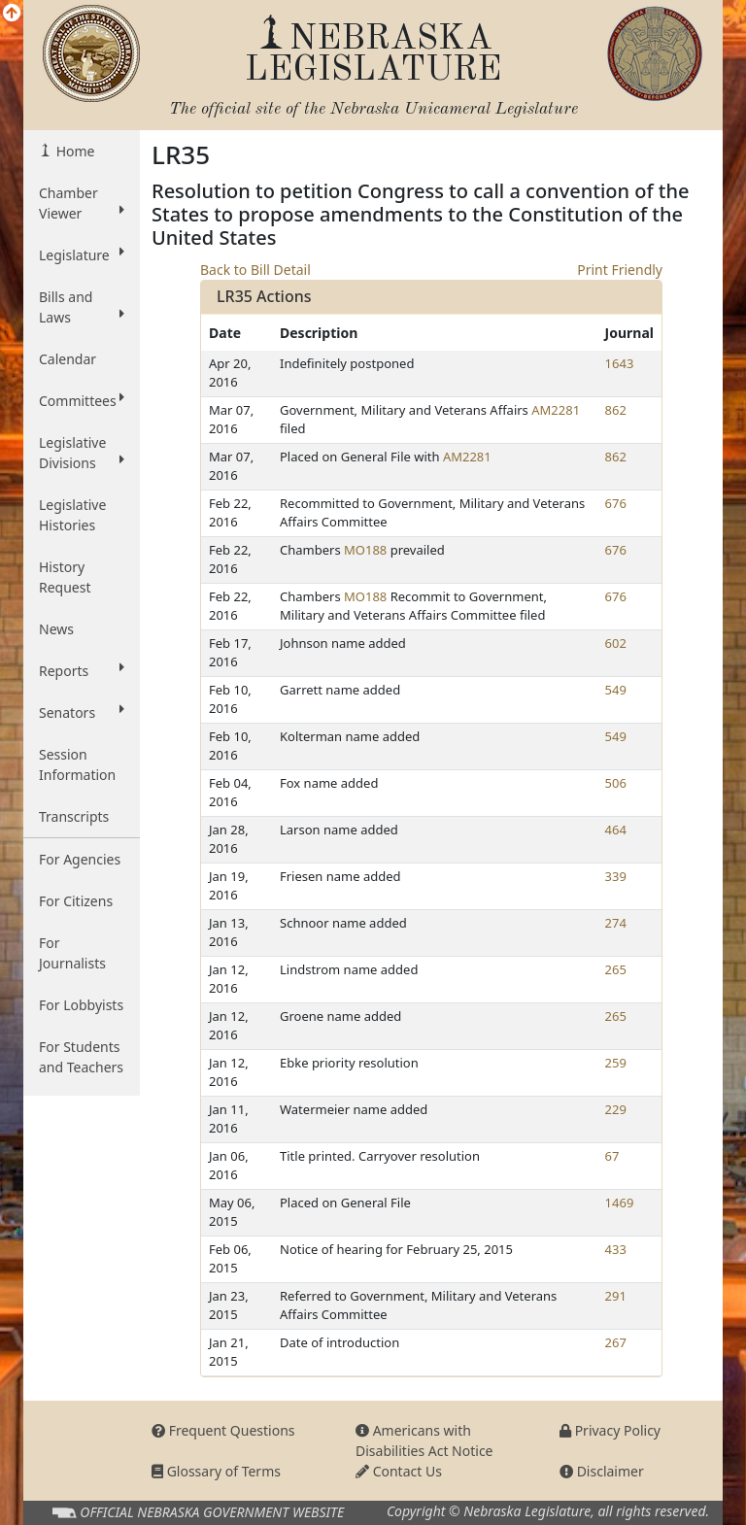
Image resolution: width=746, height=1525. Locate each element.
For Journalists (72, 952)
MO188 (365, 550)
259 (616, 1062)
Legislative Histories (72, 514)
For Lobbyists (81, 1005)
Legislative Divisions (81, 452)
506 (616, 783)
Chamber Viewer (81, 203)
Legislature (81, 254)
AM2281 (555, 410)
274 (616, 923)
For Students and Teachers (81, 1056)
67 (612, 1156)
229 (616, 1109)
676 (616, 503)
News (56, 629)
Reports (81, 670)
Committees (81, 400)
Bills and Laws (81, 307)
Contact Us (399, 1471)
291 (616, 1296)
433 (616, 1249)
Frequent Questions (223, 1430)
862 (616, 410)
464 (616, 829)
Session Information (77, 764)
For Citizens (76, 901)
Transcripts (74, 816)
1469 (619, 1202)
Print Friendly (619, 269)
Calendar (67, 359)
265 (616, 969)
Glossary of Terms (216, 1471)
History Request (65, 577)
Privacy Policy (610, 1430)
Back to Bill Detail (255, 269)
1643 (619, 363)
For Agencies (79, 859)
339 (616, 876)
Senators (81, 712)
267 (616, 1342)
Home (73, 151)
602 (616, 643)
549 (616, 689)
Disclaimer (602, 1471)
